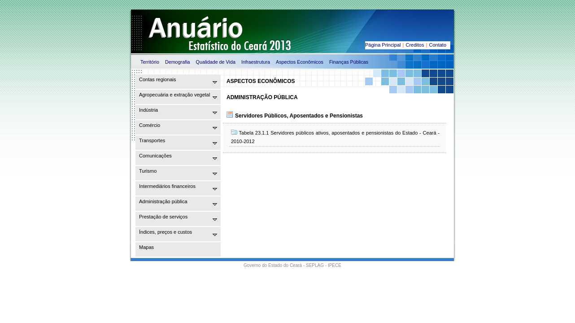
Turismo (148, 171)
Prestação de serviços (163, 216)
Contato (437, 45)
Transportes (152, 140)
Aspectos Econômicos (299, 62)
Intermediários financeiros (167, 186)
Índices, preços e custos (165, 232)
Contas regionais (157, 79)
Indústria (148, 110)
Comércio (149, 125)
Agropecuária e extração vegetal (174, 94)
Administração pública (163, 201)
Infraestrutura (255, 62)
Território (149, 62)
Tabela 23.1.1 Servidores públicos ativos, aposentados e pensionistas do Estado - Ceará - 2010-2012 (335, 137)
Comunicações (155, 155)
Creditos (415, 45)
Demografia (177, 62)
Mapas (146, 247)
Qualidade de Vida (215, 62)
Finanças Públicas (348, 62)
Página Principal (383, 45)
